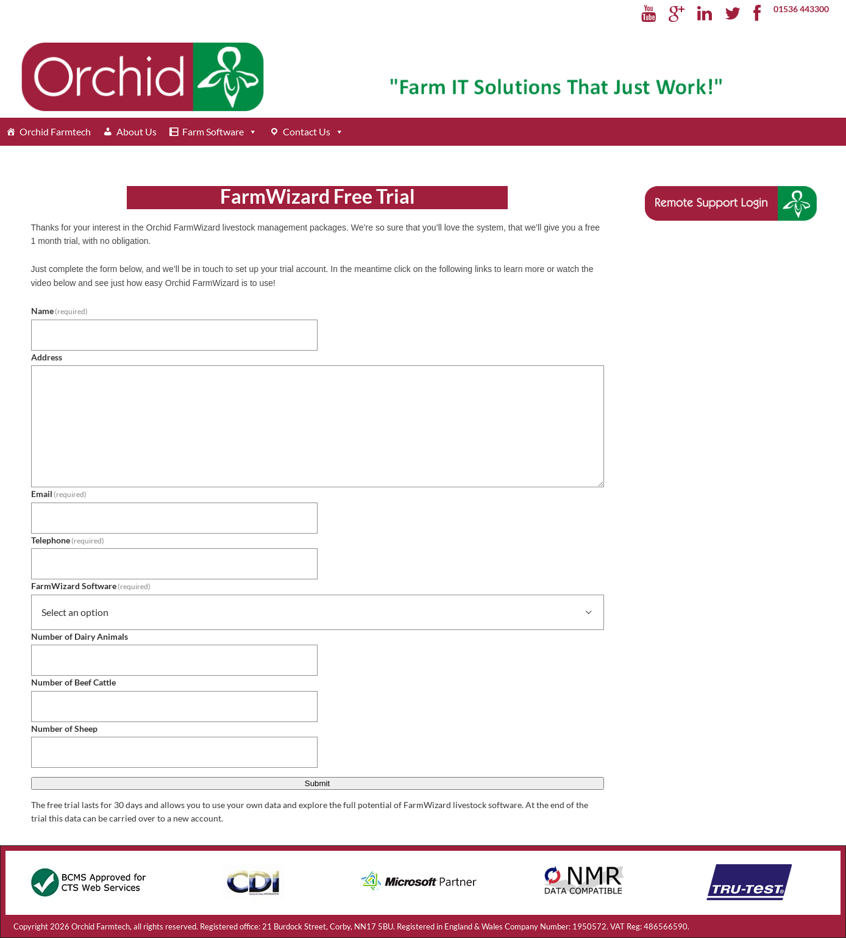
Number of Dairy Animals (79, 636)
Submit (317, 783)
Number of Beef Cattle (73, 682)
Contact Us (306, 131)
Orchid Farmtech (55, 131)
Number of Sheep (64, 728)
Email (59, 494)
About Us (136, 131)
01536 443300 (801, 9)
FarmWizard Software (91, 586)
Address (46, 357)
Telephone (68, 540)
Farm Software (213, 131)
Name (59, 311)
